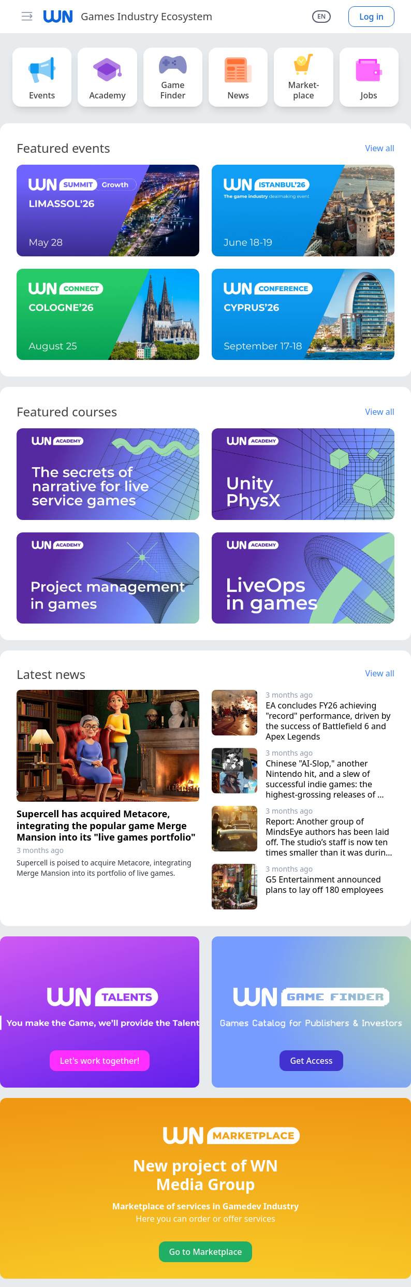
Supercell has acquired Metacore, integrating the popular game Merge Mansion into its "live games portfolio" (106, 825)
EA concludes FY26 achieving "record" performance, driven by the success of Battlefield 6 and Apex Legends (329, 721)
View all (379, 148)
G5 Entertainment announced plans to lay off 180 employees (324, 884)
